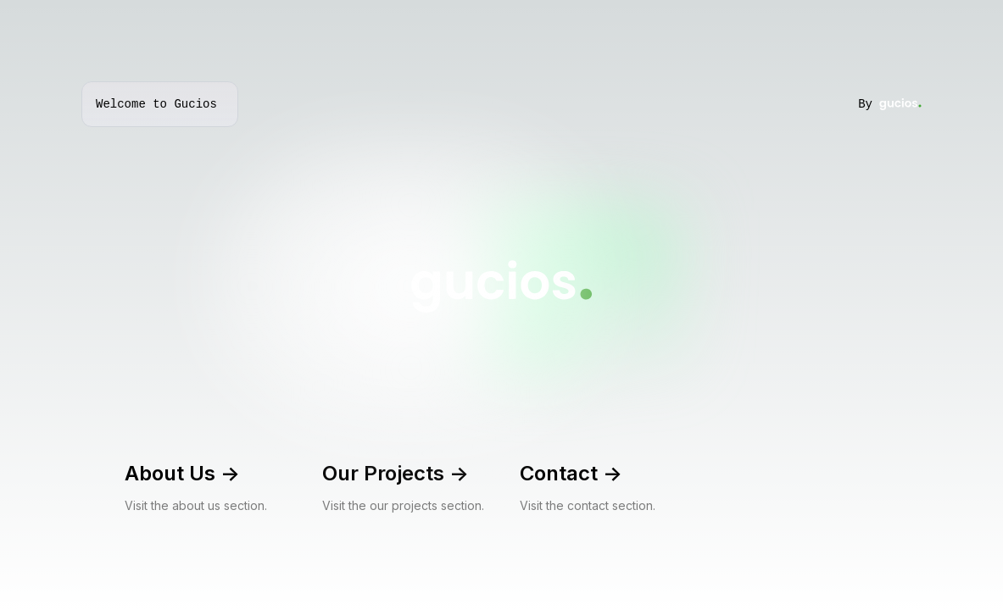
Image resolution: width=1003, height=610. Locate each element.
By (890, 104)
